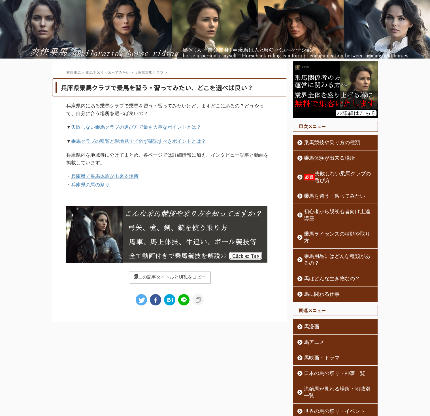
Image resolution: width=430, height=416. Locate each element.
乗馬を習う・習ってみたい (326, 189)
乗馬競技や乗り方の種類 (324, 142)
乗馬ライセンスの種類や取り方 (330, 220)
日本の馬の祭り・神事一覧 (326, 346)
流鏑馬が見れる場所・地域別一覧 (332, 361)
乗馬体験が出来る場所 (322, 158)
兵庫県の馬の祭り (90, 182)
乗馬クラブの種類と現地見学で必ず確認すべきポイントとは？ (138, 140)
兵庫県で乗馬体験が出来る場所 (105, 174)
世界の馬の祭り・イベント (326, 377)
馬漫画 (309, 299)
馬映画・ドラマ (317, 330)
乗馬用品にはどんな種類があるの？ (334, 236)
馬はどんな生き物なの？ (324, 251)
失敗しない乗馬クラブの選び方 (336, 173)
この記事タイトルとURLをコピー (169, 273)
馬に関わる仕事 (317, 267)
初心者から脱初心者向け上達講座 (332, 204)
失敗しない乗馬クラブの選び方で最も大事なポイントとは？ (136, 127)
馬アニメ (311, 315)
